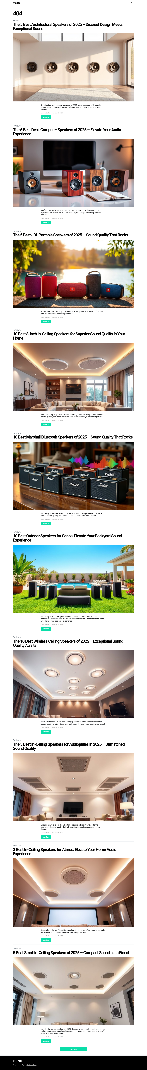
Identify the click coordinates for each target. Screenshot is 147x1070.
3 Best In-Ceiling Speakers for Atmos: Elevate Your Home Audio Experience (64, 851)
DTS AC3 (16, 3)
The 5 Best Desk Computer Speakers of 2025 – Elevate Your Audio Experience (67, 131)
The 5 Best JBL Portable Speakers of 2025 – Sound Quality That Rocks (70, 235)
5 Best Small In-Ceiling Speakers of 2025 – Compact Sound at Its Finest (71, 952)
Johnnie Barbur (45, 113)
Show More (73, 1049)
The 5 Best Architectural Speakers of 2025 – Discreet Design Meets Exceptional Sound (67, 26)
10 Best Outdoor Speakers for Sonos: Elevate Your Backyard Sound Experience (67, 538)
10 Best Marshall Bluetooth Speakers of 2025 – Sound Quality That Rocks (73, 437)
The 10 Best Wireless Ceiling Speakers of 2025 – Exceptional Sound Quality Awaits (68, 643)
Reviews (17, 20)
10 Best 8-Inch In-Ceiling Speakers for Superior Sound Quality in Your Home (69, 336)
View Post (46, 117)
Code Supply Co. (31, 1065)
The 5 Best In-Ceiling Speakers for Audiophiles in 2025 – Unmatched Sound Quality (69, 746)
